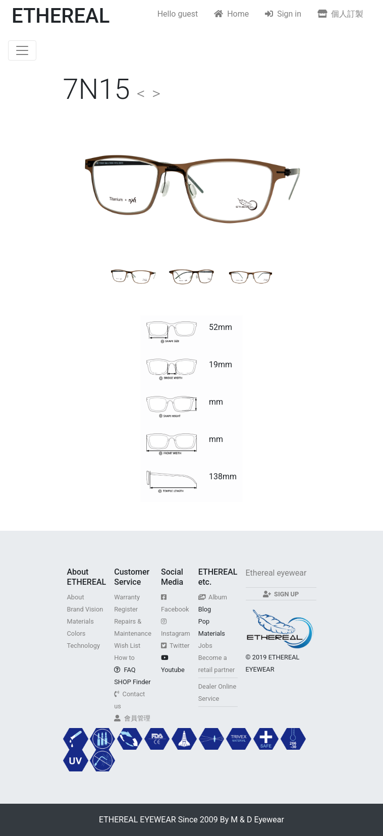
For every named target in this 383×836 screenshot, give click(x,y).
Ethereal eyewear (276, 573)
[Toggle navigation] (22, 50)
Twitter (175, 645)
